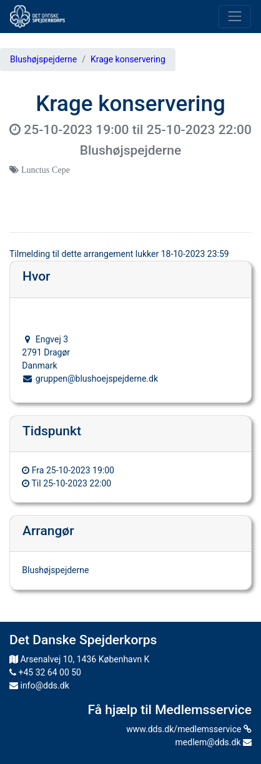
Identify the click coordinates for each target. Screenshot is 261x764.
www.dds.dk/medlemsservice (189, 729)
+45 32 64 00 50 (45, 672)
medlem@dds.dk (213, 742)
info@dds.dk (39, 685)
